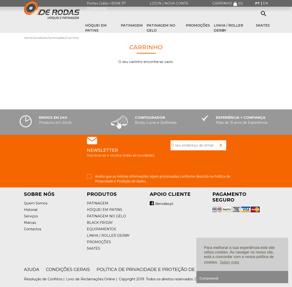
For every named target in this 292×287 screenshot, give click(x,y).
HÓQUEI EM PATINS (96, 28)
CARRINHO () (227, 3)
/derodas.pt (161, 204)
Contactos (32, 229)
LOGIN (155, 3)
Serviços (31, 216)
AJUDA (31, 269)
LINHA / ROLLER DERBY (228, 28)
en (265, 3)
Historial (30, 210)
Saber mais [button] (229, 262)
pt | (259, 3)
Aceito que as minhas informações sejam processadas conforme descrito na (162, 178)
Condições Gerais (68, 269)
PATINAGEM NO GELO (161, 28)
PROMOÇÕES (198, 25)
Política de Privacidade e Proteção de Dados (155, 269)
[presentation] (207, 164)
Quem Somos (35, 203)
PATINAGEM (132, 25)
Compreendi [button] (209, 278)
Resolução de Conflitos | (45, 279)
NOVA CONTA (176, 3)
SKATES (263, 25)
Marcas (30, 222)
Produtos (40, 37)
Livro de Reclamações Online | (92, 279)
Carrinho (73, 37)
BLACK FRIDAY (100, 222)
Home (28, 37)
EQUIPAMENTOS (101, 229)
